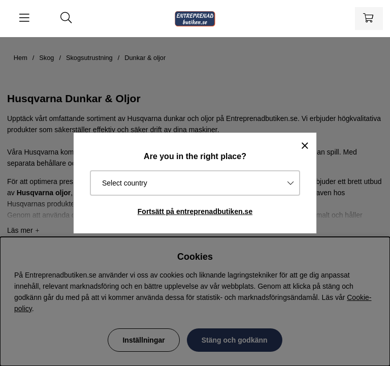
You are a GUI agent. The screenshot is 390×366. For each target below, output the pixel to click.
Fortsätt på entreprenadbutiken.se (195, 211)
